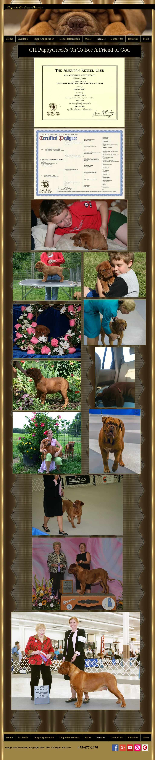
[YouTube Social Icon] (130, 747)
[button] (78, 23)
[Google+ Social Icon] (122, 747)
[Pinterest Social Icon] (145, 747)
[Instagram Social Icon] (137, 747)
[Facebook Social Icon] (115, 747)
